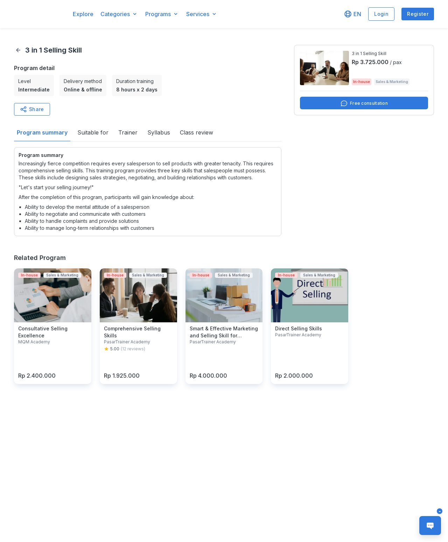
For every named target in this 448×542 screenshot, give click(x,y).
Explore (83, 14)
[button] (40, 14)
